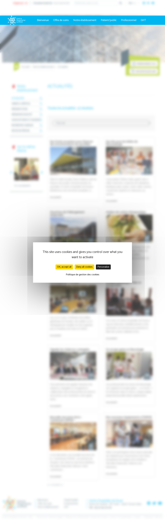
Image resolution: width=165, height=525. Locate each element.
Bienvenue (43, 20)
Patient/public (109, 20)
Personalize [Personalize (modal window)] (103, 267)
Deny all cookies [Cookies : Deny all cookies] (84, 267)
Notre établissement (84, 20)
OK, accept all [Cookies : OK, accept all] (64, 267)
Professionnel (128, 20)
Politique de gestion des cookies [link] (82, 275)
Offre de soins (61, 20)
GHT (143, 20)
